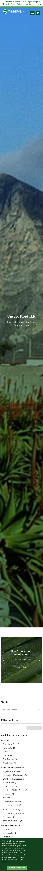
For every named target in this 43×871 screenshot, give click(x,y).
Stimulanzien (8, 783)
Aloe (3, 740)
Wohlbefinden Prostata (12, 779)
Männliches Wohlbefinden (14, 775)
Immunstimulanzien (11, 821)
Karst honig (7, 829)
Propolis (6, 837)
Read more (33, 868)
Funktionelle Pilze (10, 786)
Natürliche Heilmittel (10, 767)
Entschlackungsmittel (12, 813)
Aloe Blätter (8, 763)
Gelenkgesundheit (12, 801)
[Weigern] (36, 856)
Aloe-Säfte (7, 748)
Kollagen (6, 798)
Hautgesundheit (11, 805)
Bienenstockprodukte (10, 825)
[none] (38, 4)
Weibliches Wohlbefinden (13, 790)
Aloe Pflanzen (8, 759)
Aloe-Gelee (7, 755)
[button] (32, 13)
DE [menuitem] (38, 4)
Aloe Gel (6, 752)
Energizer (7, 817)
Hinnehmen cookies (17, 868)
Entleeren (7, 794)
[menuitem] (38, 4)
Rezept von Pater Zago (12, 744)
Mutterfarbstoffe (10, 809)
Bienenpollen (8, 833)
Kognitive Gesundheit (12, 771)
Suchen (38, 710)
